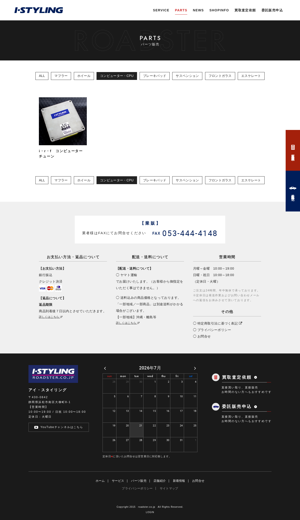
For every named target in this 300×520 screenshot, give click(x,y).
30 (140, 381)
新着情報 (179, 480)
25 (195, 425)
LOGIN (150, 512)
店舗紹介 (159, 480)
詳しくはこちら (51, 316)
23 (167, 425)
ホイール (84, 76)
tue (136, 376)
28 (114, 381)
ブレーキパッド (154, 76)
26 (114, 440)
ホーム (100, 480)
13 (127, 411)
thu (164, 376)
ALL (42, 76)
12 (114, 411)
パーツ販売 (139, 480)
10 (181, 396)
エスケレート (251, 76)
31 (181, 440)
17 (181, 411)
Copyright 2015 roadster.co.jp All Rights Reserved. (150, 507)
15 (154, 411)
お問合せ (198, 480)
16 (167, 411)
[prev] (105, 368)
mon (123, 376)
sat (191, 376)
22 (154, 425)
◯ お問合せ (202, 336)
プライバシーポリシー (137, 488)
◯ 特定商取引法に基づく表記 (217, 323)
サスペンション (187, 76)
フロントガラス (220, 76)
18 (195, 411)
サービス (118, 480)
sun (109, 376)
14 (140, 411)
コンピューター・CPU (117, 76)
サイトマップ (169, 488)
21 (140, 425)
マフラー (61, 76)
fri (177, 376)
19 (114, 425)
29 (127, 381)
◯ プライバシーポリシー (212, 330)
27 (127, 440)
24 (181, 425)
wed (150, 376)
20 (127, 425)
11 (195, 396)
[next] (195, 368)
